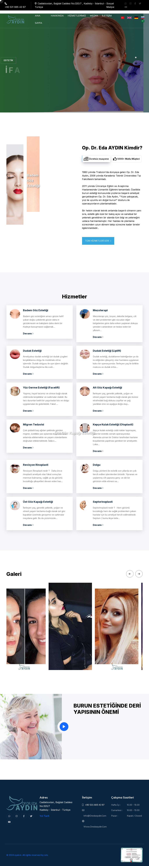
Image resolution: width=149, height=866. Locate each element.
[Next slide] (139, 573)
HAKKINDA (57, 15)
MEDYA (94, 15)
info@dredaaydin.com (95, 815)
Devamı (28, 333)
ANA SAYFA (38, 19)
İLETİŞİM (107, 15)
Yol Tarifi (44, 815)
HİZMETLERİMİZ (77, 15)
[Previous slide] (129, 573)
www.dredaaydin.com (95, 826)
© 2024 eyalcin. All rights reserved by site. (27, 855)
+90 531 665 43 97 (94, 804)
